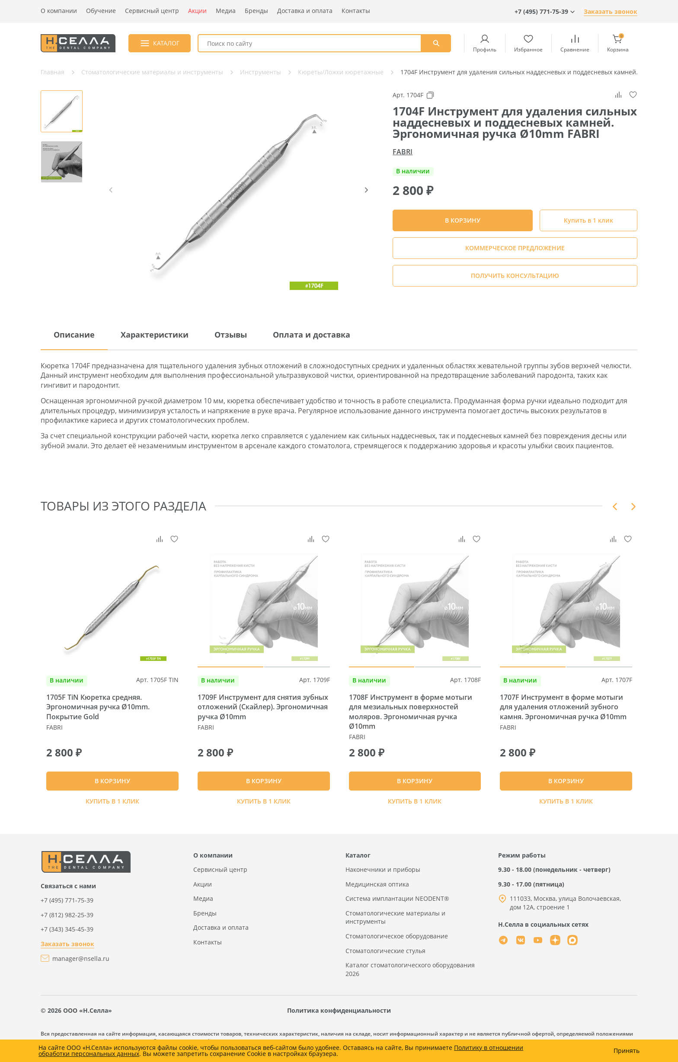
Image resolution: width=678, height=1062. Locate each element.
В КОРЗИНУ (112, 784)
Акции (197, 10)
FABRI (403, 151)
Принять (627, 1051)
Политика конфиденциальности (339, 1017)
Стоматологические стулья (385, 958)
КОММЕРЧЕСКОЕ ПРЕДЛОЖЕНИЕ (515, 248)
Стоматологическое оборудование (396, 943)
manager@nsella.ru (80, 965)
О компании (59, 10)
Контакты (356, 10)
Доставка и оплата (305, 10)
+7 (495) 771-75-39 (67, 907)
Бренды (256, 10)
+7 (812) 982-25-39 (67, 922)
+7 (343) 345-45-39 (67, 936)
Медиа (226, 10)
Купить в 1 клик (588, 220)
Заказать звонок (610, 11)
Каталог (358, 862)
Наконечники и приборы (382, 876)
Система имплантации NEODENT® (397, 905)
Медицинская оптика (377, 891)
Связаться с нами (68, 893)
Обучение (101, 10)
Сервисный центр (152, 10)
